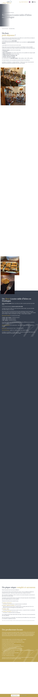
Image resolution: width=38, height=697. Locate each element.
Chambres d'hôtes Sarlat (5, 28)
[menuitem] (30, 2)
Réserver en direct (15, 695)
